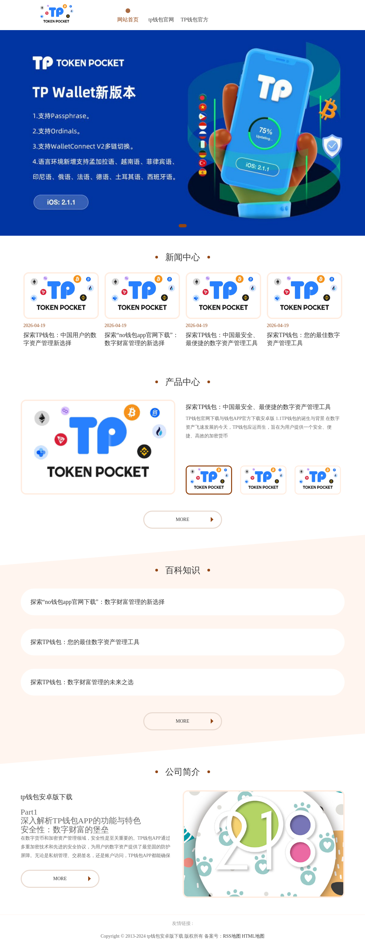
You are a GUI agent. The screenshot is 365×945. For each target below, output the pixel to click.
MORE (182, 519)
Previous (176, 480)
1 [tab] (183, 225)
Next (349, 480)
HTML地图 (253, 936)
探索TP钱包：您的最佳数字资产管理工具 (85, 642)
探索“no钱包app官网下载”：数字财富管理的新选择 (97, 602)
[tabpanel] (182, 133)
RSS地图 (232, 936)
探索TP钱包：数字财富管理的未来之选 (82, 682)
